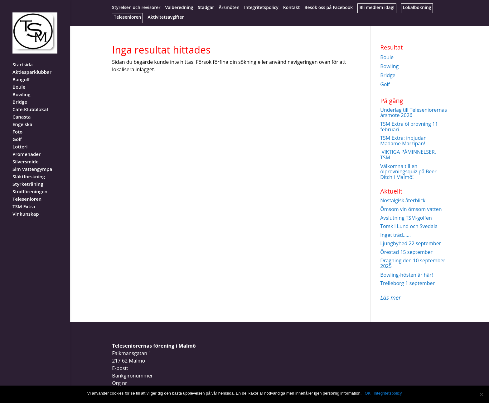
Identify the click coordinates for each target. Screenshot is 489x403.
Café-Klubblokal (30, 101)
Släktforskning (28, 168)
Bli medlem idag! (376, 7)
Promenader (26, 146)
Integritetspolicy (261, 7)
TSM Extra (23, 198)
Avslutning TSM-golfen (406, 217)
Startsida (22, 56)
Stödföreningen (29, 183)
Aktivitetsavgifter (166, 17)
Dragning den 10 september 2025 (412, 263)
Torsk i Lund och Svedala (409, 226)
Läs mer (390, 297)
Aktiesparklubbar (31, 64)
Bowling (21, 86)
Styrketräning (27, 176)
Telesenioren (127, 17)
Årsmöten (229, 7)
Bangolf (21, 71)
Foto (17, 124)
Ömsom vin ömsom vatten (411, 209)
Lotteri (19, 139)
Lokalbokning (417, 7)
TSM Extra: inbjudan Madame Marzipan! (403, 140)
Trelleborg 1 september (407, 283)
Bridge (19, 94)
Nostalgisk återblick (402, 200)
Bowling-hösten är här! (406, 274)
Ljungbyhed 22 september (410, 243)
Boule (18, 79)
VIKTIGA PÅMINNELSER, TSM (408, 154)
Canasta (21, 109)
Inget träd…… (395, 235)
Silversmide (25, 154)
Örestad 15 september (406, 252)
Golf (17, 131)
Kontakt (291, 7)
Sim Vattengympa (32, 161)
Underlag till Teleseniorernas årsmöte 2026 (413, 112)
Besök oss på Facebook (328, 7)
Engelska (22, 116)
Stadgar (206, 7)
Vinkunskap (25, 206)
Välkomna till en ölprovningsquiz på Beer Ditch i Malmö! (408, 171)
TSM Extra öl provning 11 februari (409, 126)
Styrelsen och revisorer (136, 7)
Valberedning (179, 7)
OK (367, 393)
